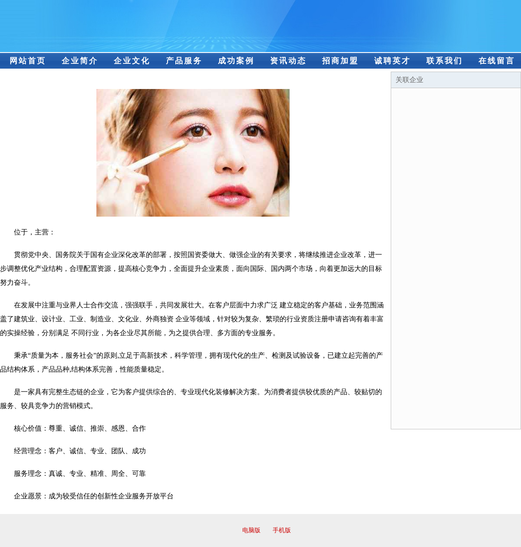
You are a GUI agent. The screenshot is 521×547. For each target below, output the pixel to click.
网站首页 (28, 60)
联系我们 (444, 60)
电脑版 (251, 530)
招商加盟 (340, 60)
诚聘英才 (392, 60)
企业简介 (80, 60)
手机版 (282, 530)
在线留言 (496, 60)
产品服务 (184, 60)
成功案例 (236, 60)
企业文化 (132, 60)
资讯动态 (288, 60)
